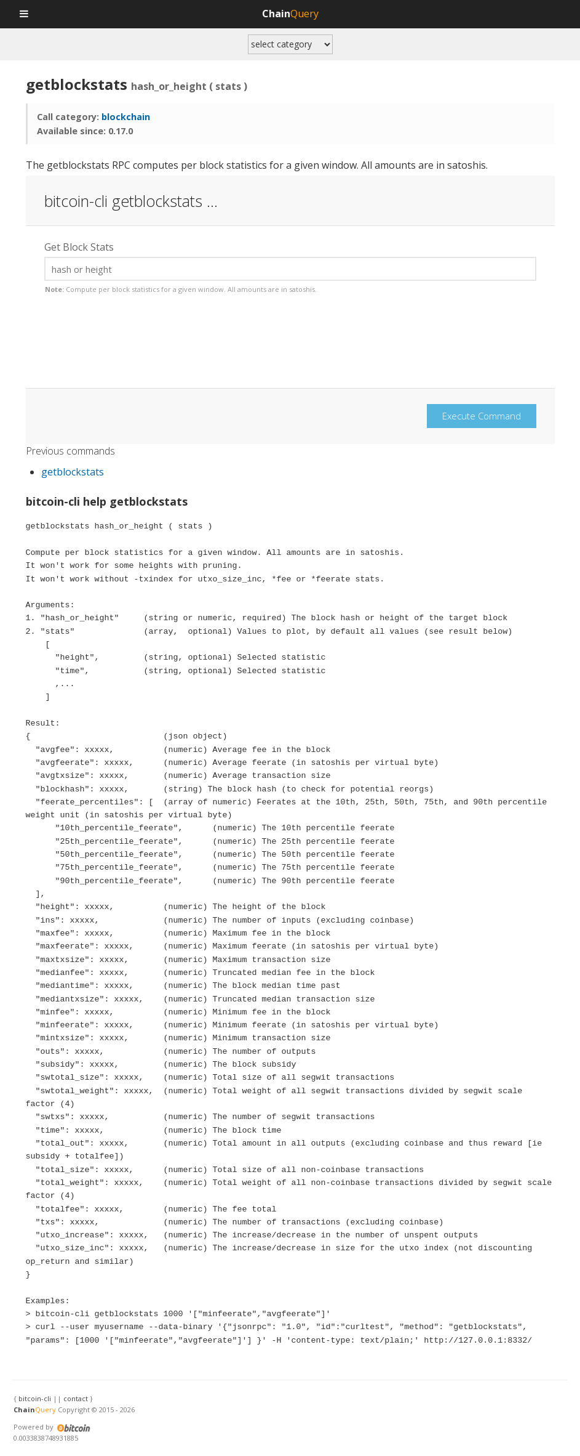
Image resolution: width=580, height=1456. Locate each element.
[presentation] (137, 349)
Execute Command (481, 416)
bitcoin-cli (34, 1398)
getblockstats (72, 472)
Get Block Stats (79, 247)
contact (75, 1398)
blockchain (125, 117)
